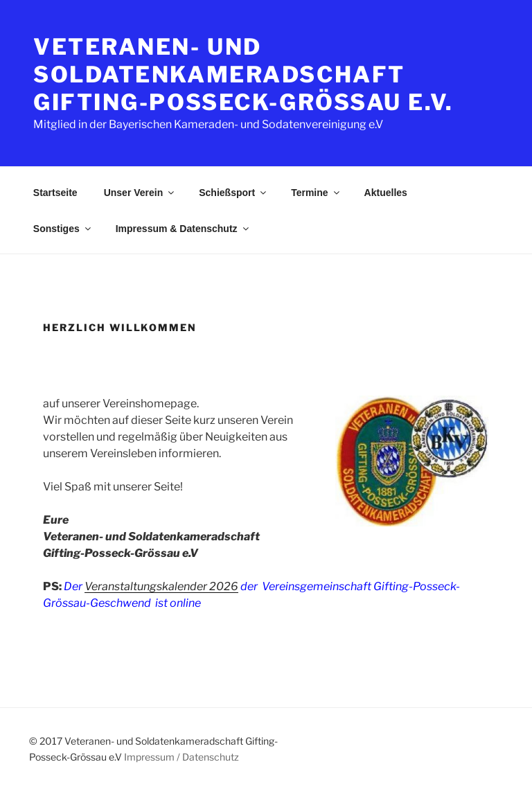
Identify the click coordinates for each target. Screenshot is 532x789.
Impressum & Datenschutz (183, 228)
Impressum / (152, 757)
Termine (316, 192)
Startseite (55, 192)
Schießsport (233, 192)
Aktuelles (385, 192)
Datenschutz (210, 757)
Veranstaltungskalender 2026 (161, 586)
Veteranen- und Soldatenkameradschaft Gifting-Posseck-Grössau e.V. (243, 74)
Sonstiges (63, 228)
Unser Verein (140, 192)
